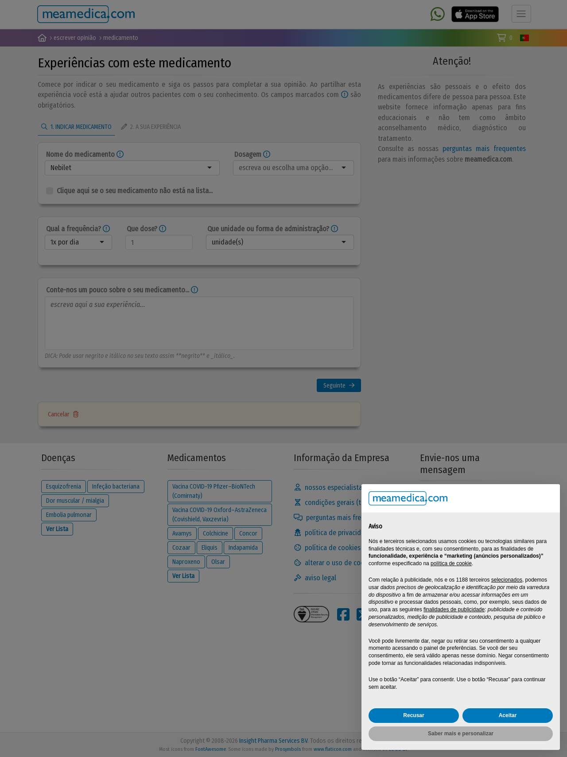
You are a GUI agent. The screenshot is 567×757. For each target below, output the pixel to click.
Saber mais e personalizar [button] (460, 733)
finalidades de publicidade (454, 609)
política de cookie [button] (451, 563)
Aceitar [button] (508, 715)
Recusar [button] (413, 715)
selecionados (506, 580)
